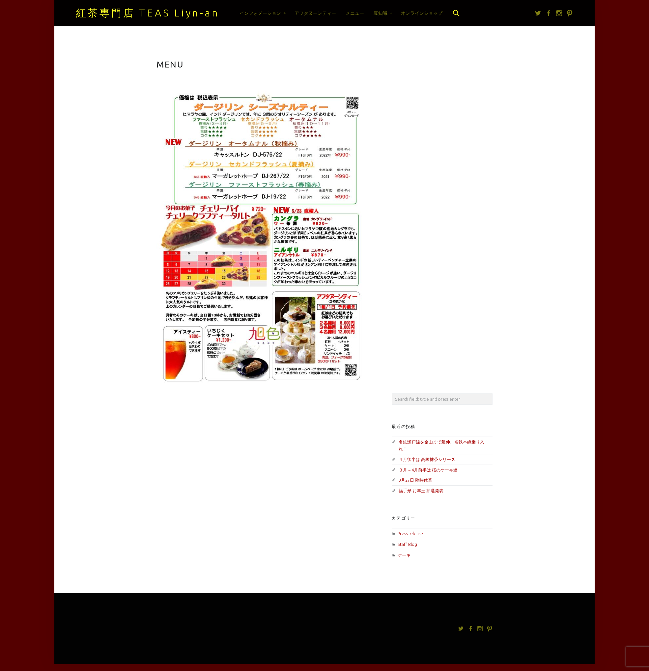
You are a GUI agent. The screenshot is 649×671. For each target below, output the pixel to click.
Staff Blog (407, 544)
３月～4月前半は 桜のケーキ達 (428, 470)
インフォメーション (260, 13)
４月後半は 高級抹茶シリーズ (427, 459)
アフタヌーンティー (315, 13)
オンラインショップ (421, 13)
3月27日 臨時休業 (415, 480)
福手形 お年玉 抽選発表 (421, 490)
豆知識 (380, 13)
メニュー (355, 13)
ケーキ (404, 555)
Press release (410, 533)
